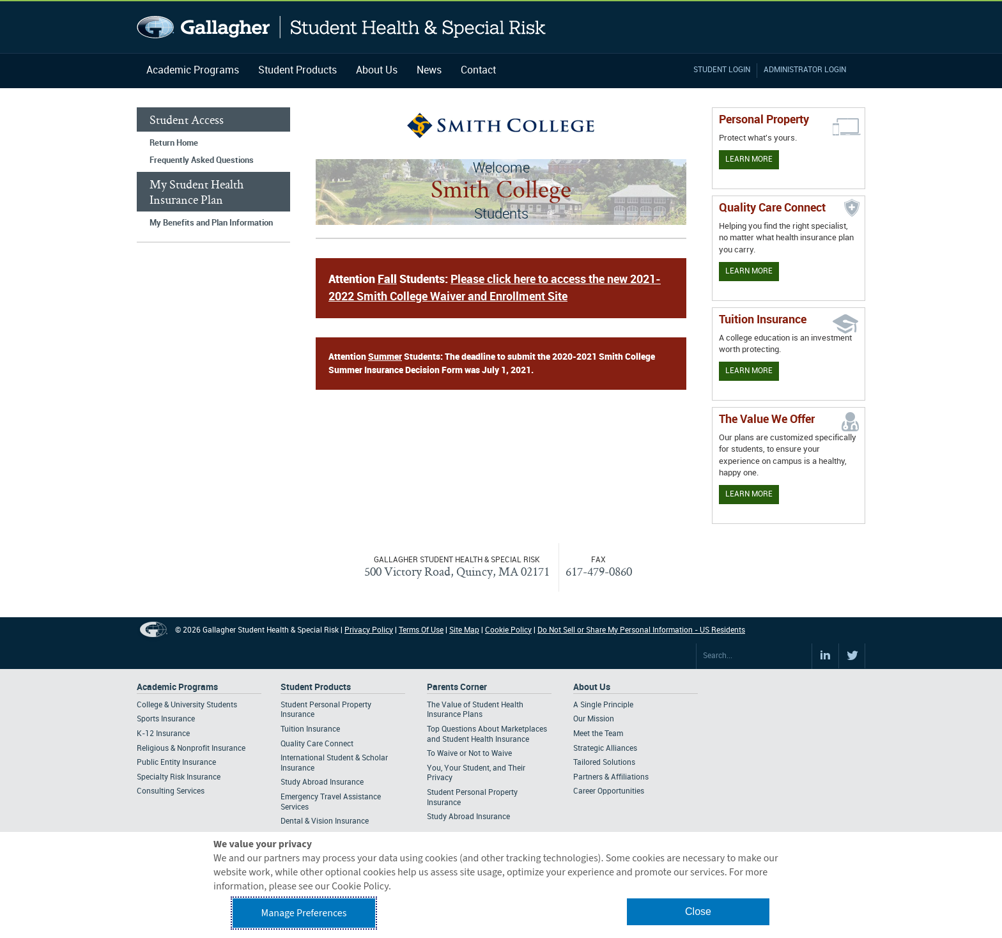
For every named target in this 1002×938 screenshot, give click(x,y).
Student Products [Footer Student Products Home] (316, 687)
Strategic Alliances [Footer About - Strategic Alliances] (605, 748)
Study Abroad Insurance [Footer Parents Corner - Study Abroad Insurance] (468, 817)
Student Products (297, 70)
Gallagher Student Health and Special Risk (341, 27)
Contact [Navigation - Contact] (478, 70)
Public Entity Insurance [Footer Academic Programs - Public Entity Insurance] (176, 762)
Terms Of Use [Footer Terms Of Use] (421, 630)
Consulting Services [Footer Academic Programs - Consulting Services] (170, 791)
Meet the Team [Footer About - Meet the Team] (598, 734)
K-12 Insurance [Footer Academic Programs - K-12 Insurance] (163, 734)
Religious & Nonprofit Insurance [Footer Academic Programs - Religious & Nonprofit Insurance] (191, 748)
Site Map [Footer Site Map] (464, 630)
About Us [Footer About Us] (591, 687)
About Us (376, 70)
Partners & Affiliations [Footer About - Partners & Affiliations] (611, 777)
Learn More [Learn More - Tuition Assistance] (749, 371)
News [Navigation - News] (429, 70)
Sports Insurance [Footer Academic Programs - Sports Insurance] (166, 719)
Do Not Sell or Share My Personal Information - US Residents (641, 630)
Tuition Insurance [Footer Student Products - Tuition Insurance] (310, 729)
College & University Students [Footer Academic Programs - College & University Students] (187, 705)
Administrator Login (805, 70)
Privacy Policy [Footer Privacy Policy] (368, 630)
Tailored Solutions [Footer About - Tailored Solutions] (604, 762)
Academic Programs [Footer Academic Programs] (177, 687)
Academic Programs (192, 70)
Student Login (721, 70)
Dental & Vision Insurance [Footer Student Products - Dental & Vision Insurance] (325, 821)
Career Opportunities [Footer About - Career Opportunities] (608, 791)
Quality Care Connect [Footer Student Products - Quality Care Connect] (317, 744)
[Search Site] (754, 656)
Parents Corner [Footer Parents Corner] (457, 687)
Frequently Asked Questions (202, 160)
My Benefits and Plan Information (211, 223)
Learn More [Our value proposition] (749, 494)
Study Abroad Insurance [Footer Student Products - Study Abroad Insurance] (322, 782)
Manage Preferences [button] (304, 913)
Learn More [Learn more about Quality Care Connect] (749, 271)
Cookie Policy (508, 630)
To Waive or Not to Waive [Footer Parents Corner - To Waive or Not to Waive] (469, 754)
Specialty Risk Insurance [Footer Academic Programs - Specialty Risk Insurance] (178, 777)
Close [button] (698, 911)
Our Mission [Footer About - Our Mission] (593, 719)
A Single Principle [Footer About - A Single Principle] (603, 705)
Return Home (174, 143)
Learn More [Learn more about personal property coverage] (749, 159)
